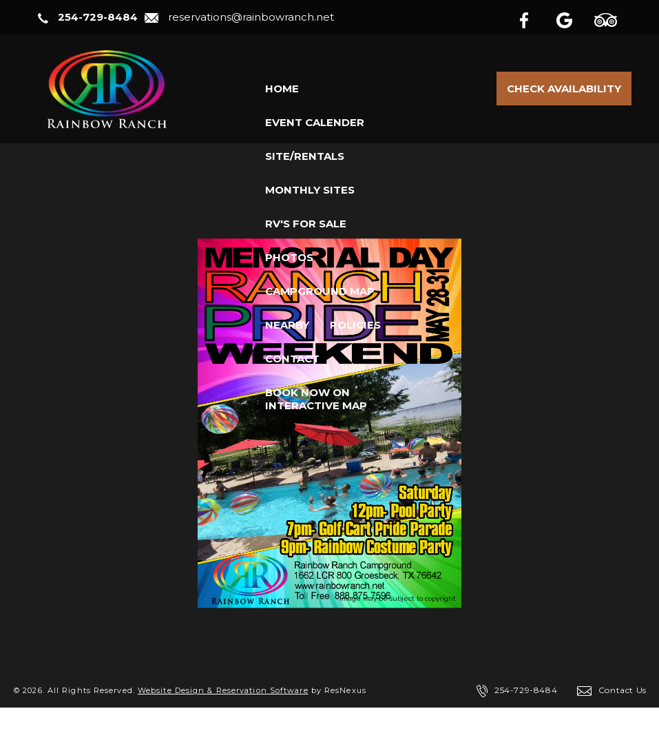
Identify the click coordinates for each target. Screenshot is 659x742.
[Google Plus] (574, 18)
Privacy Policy (72, 725)
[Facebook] (535, 18)
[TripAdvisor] (612, 18)
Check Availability (564, 88)
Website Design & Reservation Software (223, 690)
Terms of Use (156, 725)
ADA (218, 725)
